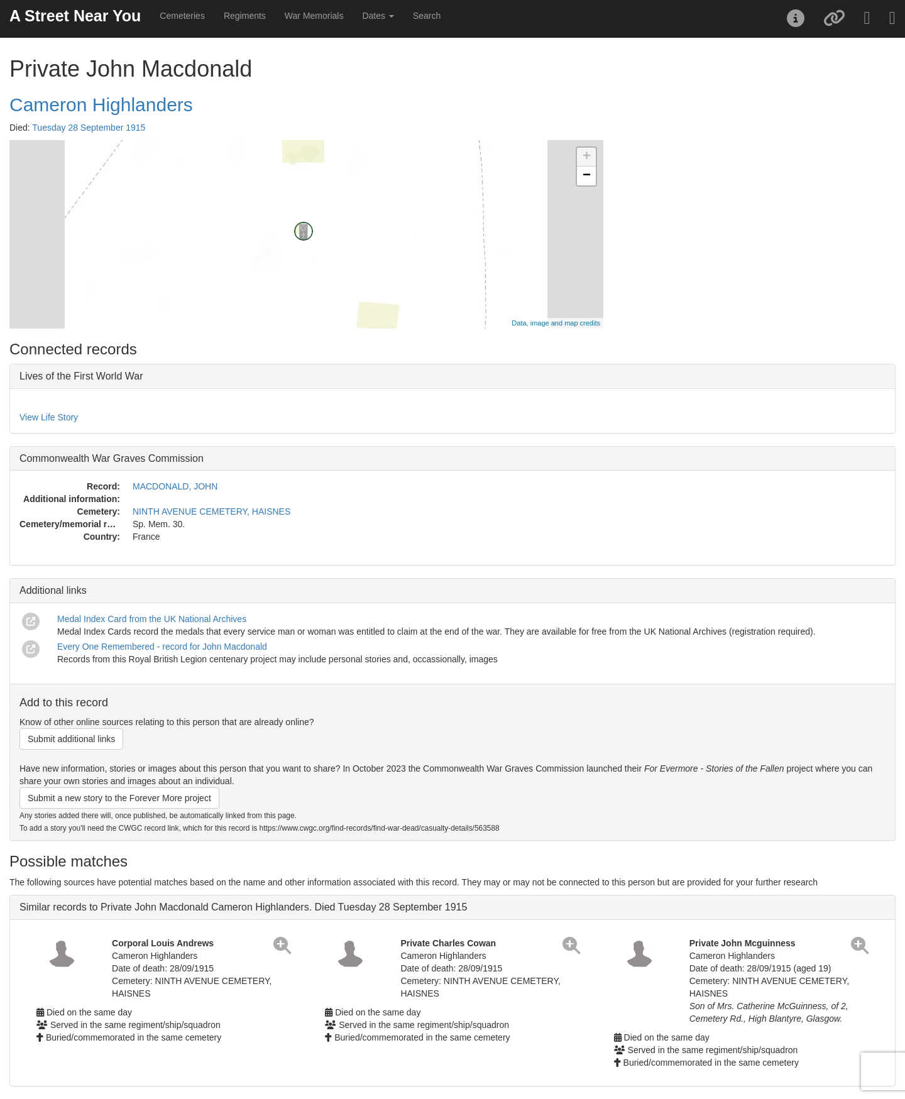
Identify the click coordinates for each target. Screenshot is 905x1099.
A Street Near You (75, 16)
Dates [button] (377, 16)
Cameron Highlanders (101, 104)
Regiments (245, 16)
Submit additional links (71, 739)
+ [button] (587, 157)
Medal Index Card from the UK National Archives (151, 619)
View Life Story (48, 417)
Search (427, 16)
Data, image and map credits (556, 323)
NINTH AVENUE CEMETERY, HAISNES (211, 511)
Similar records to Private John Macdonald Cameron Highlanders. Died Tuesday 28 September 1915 (243, 907)
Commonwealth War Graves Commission (111, 458)
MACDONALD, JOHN (175, 486)
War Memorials (314, 16)
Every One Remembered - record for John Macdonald (162, 647)
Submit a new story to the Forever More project (119, 798)
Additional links (53, 590)
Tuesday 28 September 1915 (88, 128)
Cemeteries (182, 16)
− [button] (587, 176)
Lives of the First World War (81, 376)
